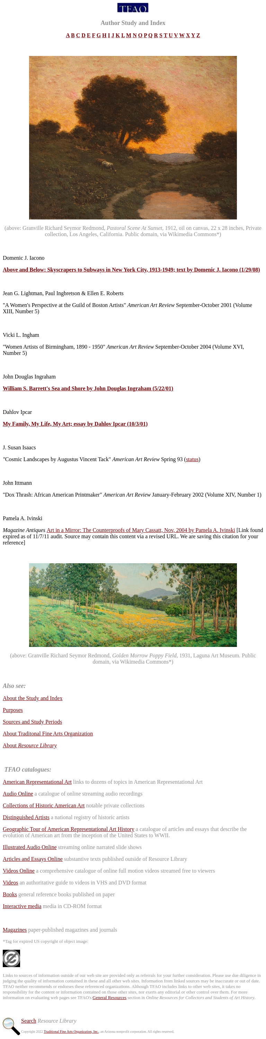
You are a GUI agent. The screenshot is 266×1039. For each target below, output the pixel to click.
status (192, 459)
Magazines (15, 930)
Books (10, 894)
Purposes (13, 710)
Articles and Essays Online (33, 859)
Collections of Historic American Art (44, 805)
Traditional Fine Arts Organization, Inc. (71, 1031)
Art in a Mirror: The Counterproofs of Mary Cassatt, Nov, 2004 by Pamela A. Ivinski (141, 530)
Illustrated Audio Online (30, 847)
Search (28, 1021)
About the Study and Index (32, 698)
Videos (10, 883)
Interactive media (22, 906)
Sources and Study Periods (32, 722)
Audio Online (18, 794)
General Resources (109, 997)
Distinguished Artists (26, 817)
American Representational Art (37, 782)
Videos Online (19, 871)
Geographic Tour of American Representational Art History (68, 829)
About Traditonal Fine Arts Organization (48, 734)
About (30, 745)
